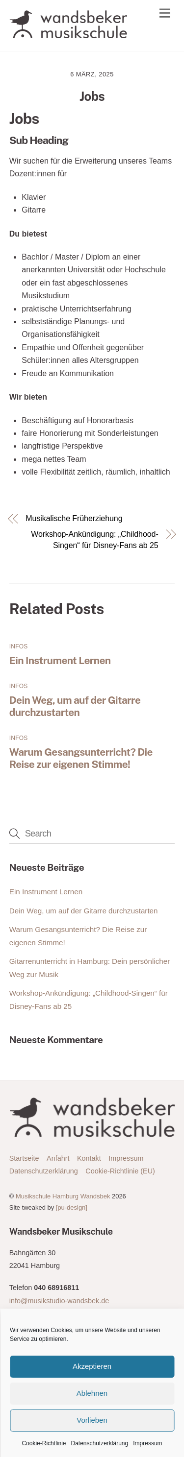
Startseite (24, 1158)
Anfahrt (58, 1158)
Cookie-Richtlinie (44, 1443)
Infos (18, 646)
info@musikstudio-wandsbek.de (59, 1301)
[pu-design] (71, 1207)
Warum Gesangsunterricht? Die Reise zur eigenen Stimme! (81, 758)
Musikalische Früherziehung (74, 518)
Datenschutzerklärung (99, 1443)
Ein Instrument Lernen (60, 660)
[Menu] (165, 13)
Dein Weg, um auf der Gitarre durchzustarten (74, 706)
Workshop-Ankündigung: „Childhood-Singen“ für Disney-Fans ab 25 (94, 539)
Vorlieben (92, 1420)
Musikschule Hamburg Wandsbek (63, 1196)
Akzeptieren (92, 1366)
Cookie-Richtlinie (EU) (120, 1171)
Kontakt (89, 1158)
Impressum (147, 1443)
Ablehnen (92, 1393)
